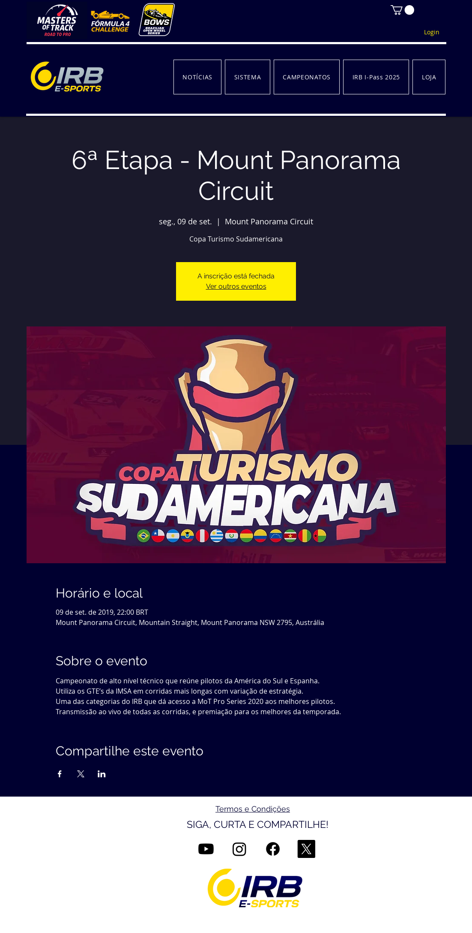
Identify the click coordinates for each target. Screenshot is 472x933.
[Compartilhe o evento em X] (81, 773)
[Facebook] (273, 849)
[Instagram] (239, 849)
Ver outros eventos (236, 286)
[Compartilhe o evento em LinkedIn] (102, 773)
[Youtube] (206, 849)
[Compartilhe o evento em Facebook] (60, 773)
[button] (402, 10)
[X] (306, 849)
